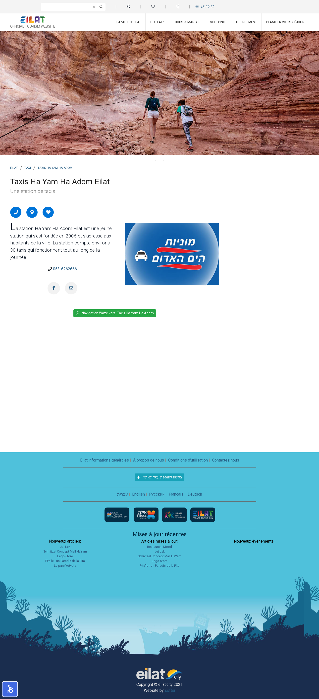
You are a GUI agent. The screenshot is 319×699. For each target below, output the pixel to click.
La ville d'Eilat (128, 22)
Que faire (157, 22)
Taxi (27, 167)
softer (170, 690)
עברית (122, 494)
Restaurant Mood (159, 547)
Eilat (14, 167)
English (138, 494)
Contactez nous (225, 460)
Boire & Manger (188, 22)
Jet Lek (65, 547)
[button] (9, 689)
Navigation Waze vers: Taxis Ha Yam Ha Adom (115, 313)
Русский (156, 494)
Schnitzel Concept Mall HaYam (65, 551)
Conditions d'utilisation (188, 460)
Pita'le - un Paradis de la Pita (65, 561)
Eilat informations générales (104, 460)
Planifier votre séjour (285, 22)
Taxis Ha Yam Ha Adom (55, 167)
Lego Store (65, 556)
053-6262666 (65, 269)
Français (176, 494)
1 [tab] (155, 160)
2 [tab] (163, 160)
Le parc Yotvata (65, 565)
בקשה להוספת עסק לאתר (159, 477)
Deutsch (195, 494)
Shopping (217, 22)
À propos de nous (148, 460)
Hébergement (246, 22)
